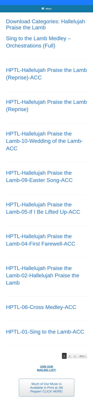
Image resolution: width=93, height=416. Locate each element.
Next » (82, 356)
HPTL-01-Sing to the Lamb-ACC (45, 332)
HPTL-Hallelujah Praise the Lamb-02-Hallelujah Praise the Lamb (42, 275)
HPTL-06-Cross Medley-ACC (41, 307)
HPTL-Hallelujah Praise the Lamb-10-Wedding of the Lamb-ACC (44, 141)
